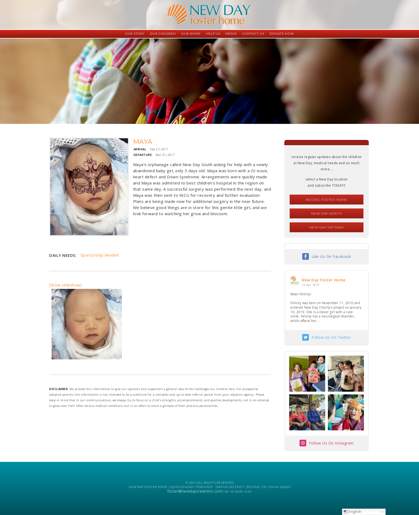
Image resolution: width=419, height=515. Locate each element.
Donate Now (282, 34)
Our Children (163, 34)
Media (231, 34)
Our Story (135, 34)
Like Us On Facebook (331, 256)
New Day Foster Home (324, 279)
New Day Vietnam (326, 227)
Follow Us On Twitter (331, 337)
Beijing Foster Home (326, 200)
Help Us (213, 34)
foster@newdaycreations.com (195, 491)
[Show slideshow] (65, 285)
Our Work (191, 34)
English (353, 511)
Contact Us (253, 34)
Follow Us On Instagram (331, 443)
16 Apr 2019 (311, 285)
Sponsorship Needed (99, 255)
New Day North (326, 213)
